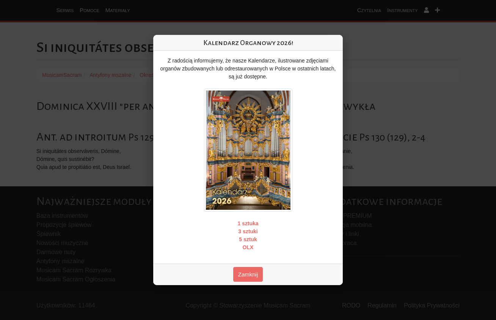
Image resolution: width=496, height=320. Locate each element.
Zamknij (248, 274)
